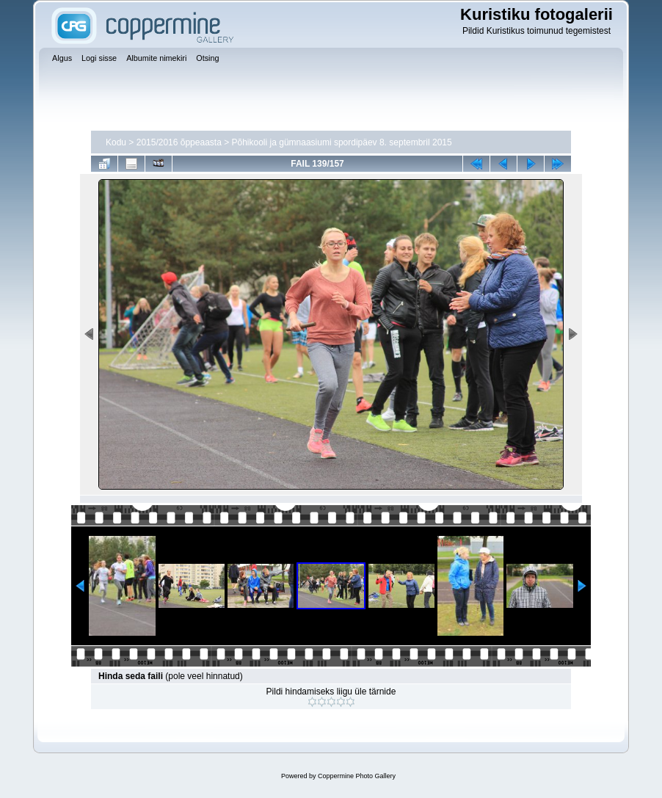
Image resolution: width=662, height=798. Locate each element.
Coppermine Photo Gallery (357, 776)
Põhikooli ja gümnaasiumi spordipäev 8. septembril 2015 (342, 142)
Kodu (116, 142)
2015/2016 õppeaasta (179, 142)
